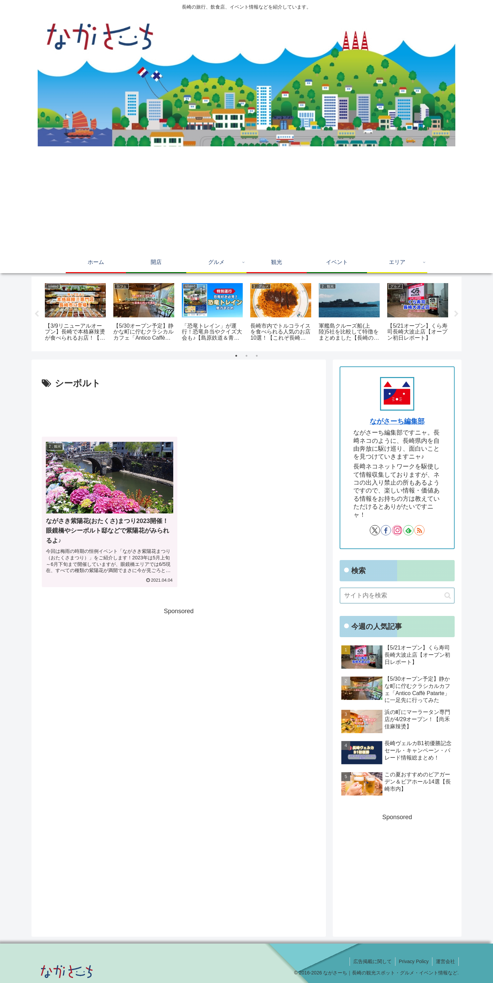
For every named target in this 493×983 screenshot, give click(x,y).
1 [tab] (236, 355)
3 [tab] (256, 355)
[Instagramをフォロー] (397, 530)
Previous (36, 314)
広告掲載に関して (372, 961)
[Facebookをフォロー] (386, 530)
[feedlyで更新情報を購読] (408, 530)
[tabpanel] (75, 313)
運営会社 (445, 961)
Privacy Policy (414, 961)
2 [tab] (246, 355)
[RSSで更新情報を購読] (419, 530)
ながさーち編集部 (397, 421)
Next (456, 314)
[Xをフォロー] (375, 530)
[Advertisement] (246, 201)
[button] (448, 595)
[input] (397, 595)
